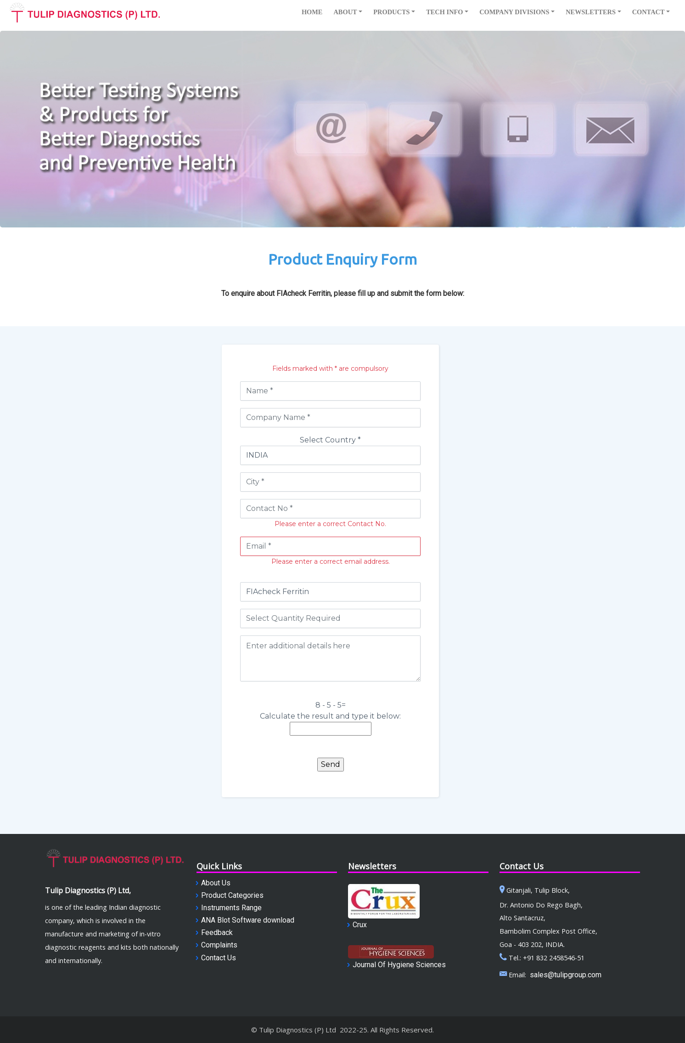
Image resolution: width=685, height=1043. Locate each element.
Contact (648, 12)
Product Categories (232, 895)
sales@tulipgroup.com (565, 974)
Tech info (444, 12)
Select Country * (330, 440)
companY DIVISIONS (514, 12)
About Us (215, 883)
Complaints (219, 945)
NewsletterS (591, 12)
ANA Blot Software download (247, 920)
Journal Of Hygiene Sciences (399, 964)
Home (312, 12)
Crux (360, 924)
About (345, 12)
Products (391, 12)
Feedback (217, 932)
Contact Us (218, 957)
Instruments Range (231, 907)
